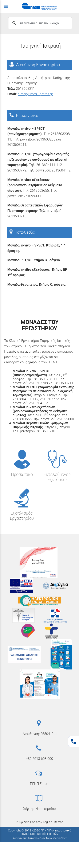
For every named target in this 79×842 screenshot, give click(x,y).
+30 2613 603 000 (39, 759)
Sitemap (58, 822)
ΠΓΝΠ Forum (39, 784)
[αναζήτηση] (39, 23)
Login (46, 822)
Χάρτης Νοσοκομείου (39, 809)
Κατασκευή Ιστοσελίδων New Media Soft (39, 838)
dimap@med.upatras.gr (35, 94)
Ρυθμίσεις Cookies (28, 822)
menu (5, 6)
